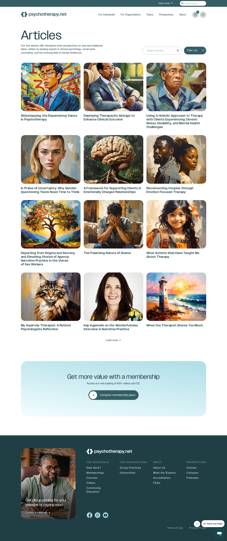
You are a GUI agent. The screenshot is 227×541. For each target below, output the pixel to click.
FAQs (156, 483)
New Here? (94, 467)
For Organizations (131, 14)
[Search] (182, 3)
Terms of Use (175, 528)
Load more (112, 340)
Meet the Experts (164, 472)
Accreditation (162, 478)
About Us (159, 467)
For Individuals (107, 14)
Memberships (95, 472)
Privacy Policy (197, 528)
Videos (91, 483)
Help (165, 3)
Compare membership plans (117, 395)
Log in (203, 15)
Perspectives (166, 14)
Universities (128, 472)
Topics (149, 14)
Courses (92, 478)
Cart (195, 13)
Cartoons (192, 472)
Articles (191, 467)
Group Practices (130, 467)
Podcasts (192, 478)
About (182, 14)
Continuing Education (94, 490)
